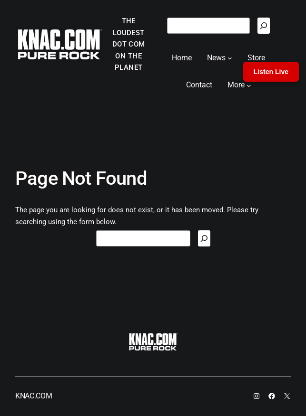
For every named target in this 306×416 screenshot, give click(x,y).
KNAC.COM (33, 395)
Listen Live (271, 72)
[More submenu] (249, 85)
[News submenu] (229, 58)
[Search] (263, 26)
